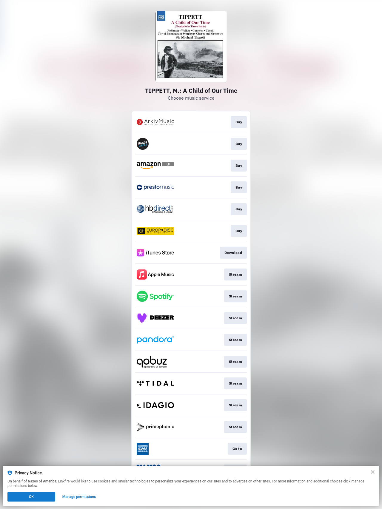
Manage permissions (79, 497)
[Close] (373, 472)
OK (31, 497)
